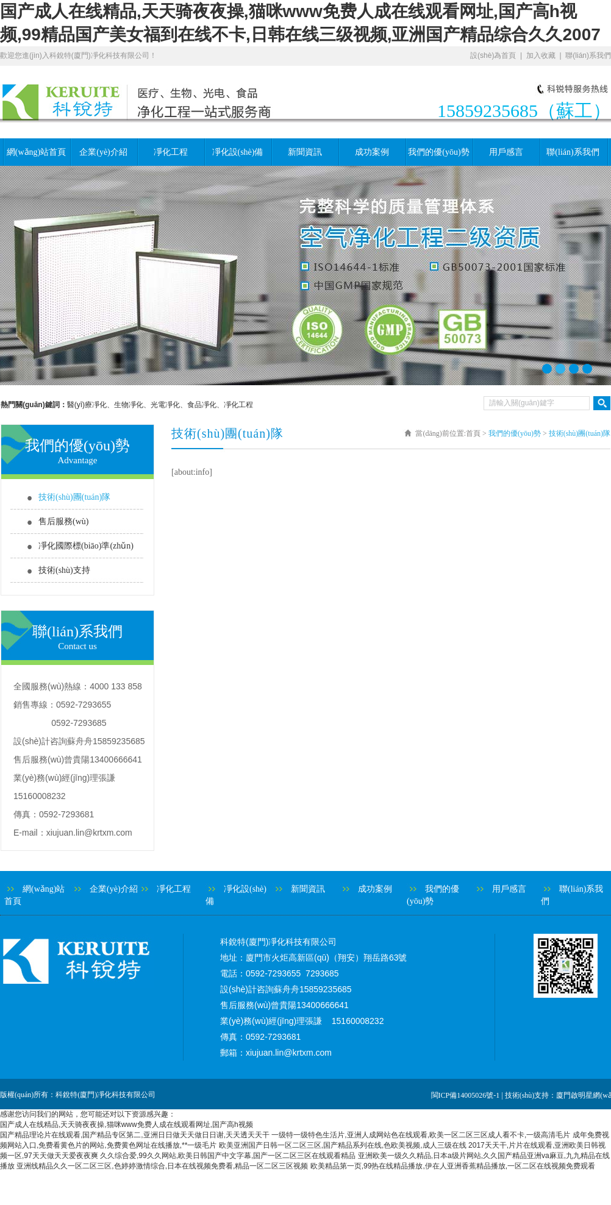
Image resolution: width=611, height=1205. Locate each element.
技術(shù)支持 (64, 570)
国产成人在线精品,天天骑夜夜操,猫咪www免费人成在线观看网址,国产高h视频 (126, 1124)
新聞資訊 (305, 152)
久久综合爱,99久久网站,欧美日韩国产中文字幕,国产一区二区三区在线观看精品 (228, 1155)
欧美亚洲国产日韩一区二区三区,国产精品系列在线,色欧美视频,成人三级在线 (342, 1145)
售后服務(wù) (63, 521)
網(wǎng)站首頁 (36, 152)
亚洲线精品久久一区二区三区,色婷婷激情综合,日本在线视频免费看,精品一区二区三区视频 (162, 1166)
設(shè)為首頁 (493, 55)
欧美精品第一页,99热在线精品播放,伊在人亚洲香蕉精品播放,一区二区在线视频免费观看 (452, 1166)
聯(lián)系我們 (588, 55)
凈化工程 (171, 152)
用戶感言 (506, 152)
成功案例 (372, 152)
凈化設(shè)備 (237, 152)
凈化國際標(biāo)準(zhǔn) (86, 545)
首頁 (473, 433)
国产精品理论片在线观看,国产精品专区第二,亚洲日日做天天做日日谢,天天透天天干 (135, 1135)
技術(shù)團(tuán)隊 (74, 497)
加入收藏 (541, 55)
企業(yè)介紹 (103, 152)
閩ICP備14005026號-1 (465, 1095)
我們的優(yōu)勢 (438, 152)
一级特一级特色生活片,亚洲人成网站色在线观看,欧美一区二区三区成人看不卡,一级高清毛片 (420, 1135)
